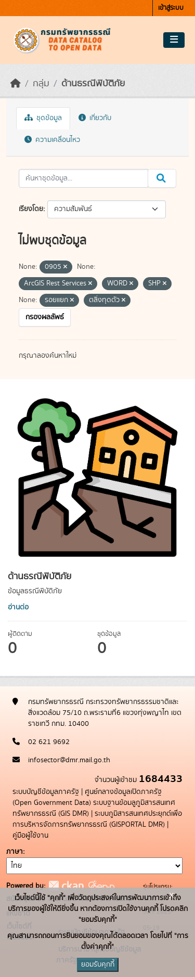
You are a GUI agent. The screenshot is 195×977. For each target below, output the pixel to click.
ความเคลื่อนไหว (52, 140)
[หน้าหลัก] (15, 83)
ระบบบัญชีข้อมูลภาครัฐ (45, 792)
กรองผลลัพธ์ (44, 317)
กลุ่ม (41, 83)
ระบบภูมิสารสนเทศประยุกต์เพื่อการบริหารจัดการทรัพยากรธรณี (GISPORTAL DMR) (97, 819)
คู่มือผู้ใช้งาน (30, 835)
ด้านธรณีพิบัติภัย (93, 83)
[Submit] (162, 178)
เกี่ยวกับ (95, 118)
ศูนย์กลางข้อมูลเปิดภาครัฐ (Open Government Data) (87, 797)
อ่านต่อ (18, 607)
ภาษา (14, 851)
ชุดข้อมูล (43, 118)
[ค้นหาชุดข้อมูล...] (83, 178)
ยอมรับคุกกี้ (97, 964)
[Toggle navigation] (174, 40)
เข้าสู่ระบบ (171, 8)
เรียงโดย (31, 209)
